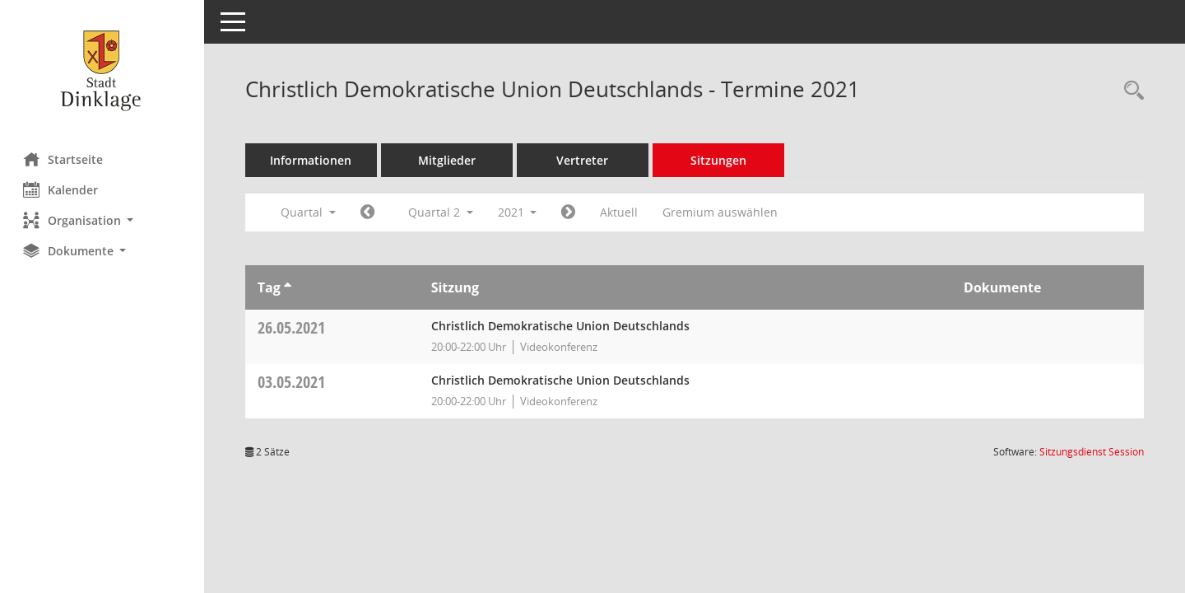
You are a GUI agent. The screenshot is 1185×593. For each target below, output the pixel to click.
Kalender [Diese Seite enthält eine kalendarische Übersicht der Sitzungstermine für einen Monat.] (62, 189)
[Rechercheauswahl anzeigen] (1130, 91)
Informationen (313, 160)
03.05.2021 (293, 382)
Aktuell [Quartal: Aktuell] (621, 212)
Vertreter (585, 160)
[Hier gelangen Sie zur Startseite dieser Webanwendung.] (103, 70)
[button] (103, 220)
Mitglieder (448, 160)
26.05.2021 (293, 327)
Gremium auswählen (722, 212)
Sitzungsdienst (1091, 452)
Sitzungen (720, 160)
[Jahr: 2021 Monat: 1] (369, 212)
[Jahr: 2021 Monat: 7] (570, 212)
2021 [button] (519, 212)
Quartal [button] (309, 212)
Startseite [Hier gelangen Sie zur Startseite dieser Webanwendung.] (65, 159)
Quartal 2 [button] (442, 212)
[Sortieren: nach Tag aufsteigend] (289, 287)
